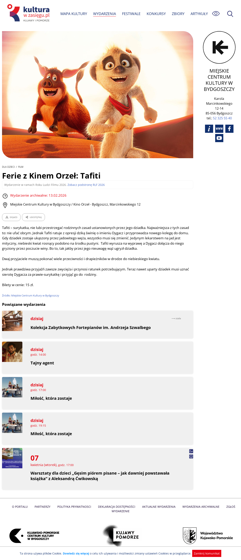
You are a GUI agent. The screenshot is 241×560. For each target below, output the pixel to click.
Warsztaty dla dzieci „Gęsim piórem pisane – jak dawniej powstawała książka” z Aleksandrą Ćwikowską (100, 475)
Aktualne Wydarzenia (158, 507)
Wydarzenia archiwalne (199, 507)
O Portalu (21, 507)
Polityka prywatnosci (75, 507)
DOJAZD (11, 217)
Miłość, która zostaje (51, 398)
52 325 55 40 (222, 118)
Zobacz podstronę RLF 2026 (83, 185)
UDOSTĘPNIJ (33, 217)
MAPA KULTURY (73, 13)
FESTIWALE (131, 13)
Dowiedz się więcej (77, 553)
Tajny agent (42, 363)
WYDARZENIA (104, 13)
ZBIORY (178, 13)
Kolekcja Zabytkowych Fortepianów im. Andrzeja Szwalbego (91, 327)
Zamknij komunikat (204, 553)
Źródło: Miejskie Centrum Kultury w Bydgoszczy (31, 295)
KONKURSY (156, 13)
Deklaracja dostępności (116, 507)
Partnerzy (43, 507)
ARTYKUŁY (199, 13)
